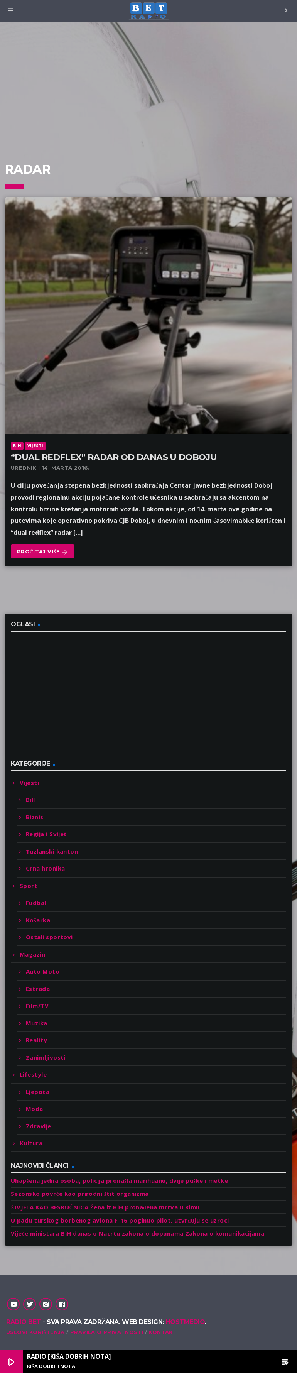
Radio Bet (23, 1322)
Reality (36, 1040)
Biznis (35, 817)
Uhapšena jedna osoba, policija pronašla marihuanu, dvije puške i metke (119, 1180)
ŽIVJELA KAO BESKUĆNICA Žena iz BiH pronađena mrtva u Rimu (105, 1207)
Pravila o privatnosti (106, 1332)
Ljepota (37, 1092)
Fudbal (36, 902)
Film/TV (37, 1005)
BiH (17, 445)
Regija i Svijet (46, 834)
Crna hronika (45, 868)
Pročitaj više (42, 552)
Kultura (31, 1143)
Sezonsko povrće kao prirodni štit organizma (80, 1193)
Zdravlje (38, 1126)
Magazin (32, 954)
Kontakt (162, 1332)
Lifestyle (33, 1074)
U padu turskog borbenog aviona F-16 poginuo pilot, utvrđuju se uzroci (120, 1220)
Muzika (36, 1023)
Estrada (38, 989)
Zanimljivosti (46, 1057)
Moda (34, 1109)
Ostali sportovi (49, 937)
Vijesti (35, 445)
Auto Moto (42, 971)
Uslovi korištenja (35, 1332)
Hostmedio (185, 1322)
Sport (28, 885)
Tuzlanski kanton (52, 851)
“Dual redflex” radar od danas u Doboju (114, 457)
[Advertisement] (148, 103)
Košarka (38, 920)
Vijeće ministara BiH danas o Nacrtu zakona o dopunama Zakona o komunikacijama (137, 1233)
